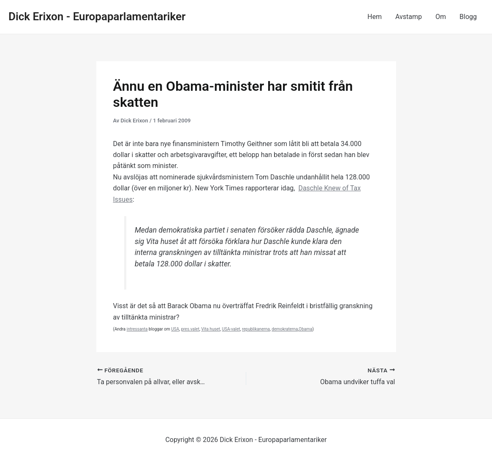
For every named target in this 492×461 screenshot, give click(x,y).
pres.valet (190, 329)
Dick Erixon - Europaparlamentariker (96, 16)
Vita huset (210, 329)
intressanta (137, 329)
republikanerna (256, 329)
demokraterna (285, 329)
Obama (305, 329)
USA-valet (231, 329)
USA (175, 329)
